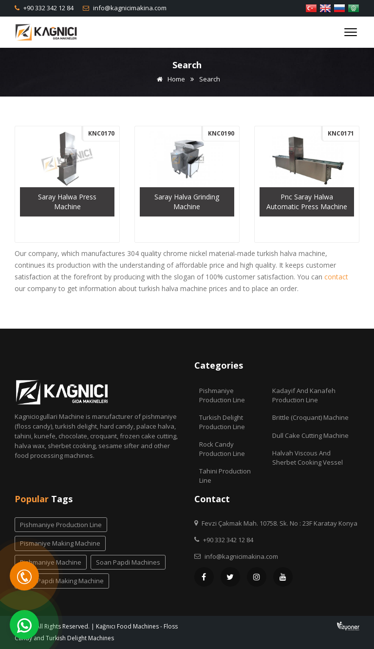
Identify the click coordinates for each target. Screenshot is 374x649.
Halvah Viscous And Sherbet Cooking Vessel (307, 458)
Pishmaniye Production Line (222, 395)
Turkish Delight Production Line (222, 422)
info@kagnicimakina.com (129, 7)
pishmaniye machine (50, 562)
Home (169, 79)
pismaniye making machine (60, 543)
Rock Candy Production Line (222, 449)
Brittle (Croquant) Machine (310, 417)
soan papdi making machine (62, 580)
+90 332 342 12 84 (48, 7)
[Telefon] (24, 575)
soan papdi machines (128, 562)
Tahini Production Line (225, 476)
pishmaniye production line (61, 524)
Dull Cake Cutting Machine (310, 435)
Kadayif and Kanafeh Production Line (304, 395)
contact (336, 276)
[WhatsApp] (24, 624)
